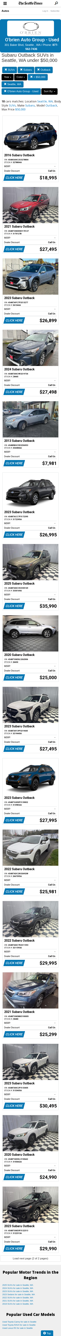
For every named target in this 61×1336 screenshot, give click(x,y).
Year (7, 77)
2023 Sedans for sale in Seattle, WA (18, 1294)
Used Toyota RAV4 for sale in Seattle (19, 1325)
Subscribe (54, 11)
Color (21, 77)
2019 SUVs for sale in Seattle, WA (17, 1304)
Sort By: (49, 91)
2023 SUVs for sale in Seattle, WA (17, 1291)
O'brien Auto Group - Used (21, 91)
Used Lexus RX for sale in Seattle (17, 1328)
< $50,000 (37, 77)
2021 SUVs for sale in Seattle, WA (17, 1301)
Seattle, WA (12, 84)
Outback (43, 69)
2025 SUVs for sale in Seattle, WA (17, 1285)
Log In (45, 11)
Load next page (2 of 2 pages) (30, 1258)
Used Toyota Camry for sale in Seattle (19, 1322)
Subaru (26, 69)
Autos (5, 10)
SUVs (10, 69)
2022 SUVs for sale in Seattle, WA (17, 1297)
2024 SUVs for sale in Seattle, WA (17, 1288)
